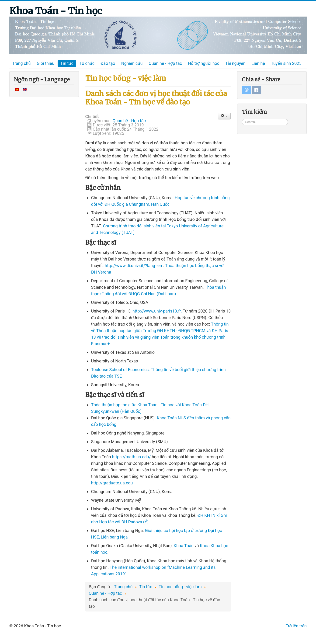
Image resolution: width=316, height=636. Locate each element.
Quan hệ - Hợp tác (165, 63)
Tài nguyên (235, 63)
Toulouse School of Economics (120, 369)
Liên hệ (258, 63)
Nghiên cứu (132, 63)
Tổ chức (87, 63)
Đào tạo (108, 63)
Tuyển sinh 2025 (286, 63)
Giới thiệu (45, 63)
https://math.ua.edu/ (131, 456)
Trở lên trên (296, 625)
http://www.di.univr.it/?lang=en (133, 265)
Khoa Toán (184, 545)
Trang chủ (21, 63)
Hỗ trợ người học (203, 63)
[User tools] (224, 116)
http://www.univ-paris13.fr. (157, 311)
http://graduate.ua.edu (112, 482)
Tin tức (66, 63)
